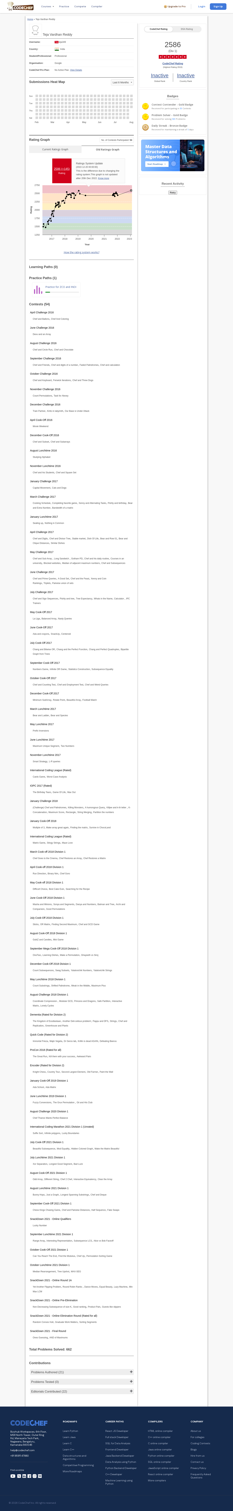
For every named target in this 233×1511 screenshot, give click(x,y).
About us (196, 1431)
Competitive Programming (78, 1465)
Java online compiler (160, 1449)
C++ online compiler (159, 1437)
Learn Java (69, 1437)
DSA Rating (187, 29)
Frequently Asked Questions (201, 1476)
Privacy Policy (198, 1468)
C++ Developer (113, 1474)
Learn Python (70, 1431)
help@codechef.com (22, 1450)
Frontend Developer (117, 1449)
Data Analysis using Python (120, 1462)
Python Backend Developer (121, 1468)
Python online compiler (161, 1456)
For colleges (197, 1437)
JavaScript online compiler (163, 1468)
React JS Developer (116, 1431)
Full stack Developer (117, 1437)
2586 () (62, 168)
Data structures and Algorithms (74, 1457)
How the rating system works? (81, 252)
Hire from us (197, 1456)
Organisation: (36, 63)
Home (30, 19)
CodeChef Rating (158, 29)
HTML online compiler (160, 1431)
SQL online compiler (159, 1462)
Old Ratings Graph (107, 149)
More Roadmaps (72, 1471)
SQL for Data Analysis (117, 1443)
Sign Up (218, 6)
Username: (34, 42)
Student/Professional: (40, 56)
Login (201, 6)
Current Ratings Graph (55, 149)
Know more (103, 178)
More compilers (157, 1480)
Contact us (197, 1462)
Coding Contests (200, 1443)
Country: (33, 49)
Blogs (194, 1449)
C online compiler (158, 1443)
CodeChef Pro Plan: (39, 70)
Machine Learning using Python (119, 1482)
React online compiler (160, 1474)
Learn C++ (68, 1449)
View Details (76, 70)
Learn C (67, 1443)
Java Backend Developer (119, 1456)
